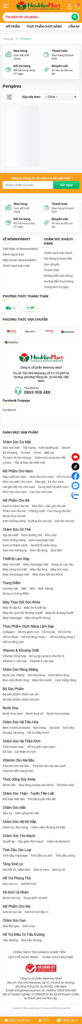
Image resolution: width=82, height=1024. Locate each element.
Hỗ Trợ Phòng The (17, 878)
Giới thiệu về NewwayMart (20, 249)
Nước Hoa (10, 708)
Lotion (7, 462)
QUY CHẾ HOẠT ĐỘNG (23, 957)
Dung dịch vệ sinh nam (53, 487)
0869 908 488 (37, 392)
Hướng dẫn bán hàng (58, 275)
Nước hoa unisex (58, 713)
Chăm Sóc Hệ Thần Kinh (21, 741)
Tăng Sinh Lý (13, 864)
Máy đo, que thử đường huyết (22, 613)
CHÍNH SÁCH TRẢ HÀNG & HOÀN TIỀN (39, 952)
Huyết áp (9, 841)
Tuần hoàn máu (13, 747)
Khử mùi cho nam (14, 492)
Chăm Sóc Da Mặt (17, 442)
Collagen (8, 632)
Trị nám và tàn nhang (17, 457)
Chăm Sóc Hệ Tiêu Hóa (20, 722)
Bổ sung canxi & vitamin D (46, 656)
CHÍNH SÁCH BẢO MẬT (58, 957)
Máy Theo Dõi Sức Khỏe (21, 602)
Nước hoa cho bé (14, 516)
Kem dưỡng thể (31, 535)
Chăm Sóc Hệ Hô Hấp (19, 822)
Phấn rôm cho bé (14, 511)
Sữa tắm (56, 550)
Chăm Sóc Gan (14, 920)
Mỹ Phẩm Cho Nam (18, 471)
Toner (37, 452)
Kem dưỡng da (49, 447)
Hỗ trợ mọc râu (67, 476)
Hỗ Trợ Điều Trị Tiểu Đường (24, 935)
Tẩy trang (29, 447)
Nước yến (9, 785)
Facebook (9, 410)
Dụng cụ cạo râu (62, 564)
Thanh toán (51, 270)
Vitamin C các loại (15, 661)
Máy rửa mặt (11, 564)
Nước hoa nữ (35, 713)
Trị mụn (25, 452)
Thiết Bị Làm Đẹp (16, 559)
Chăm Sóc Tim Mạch (19, 836)
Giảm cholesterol (58, 841)
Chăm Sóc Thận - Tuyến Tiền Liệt (28, 793)
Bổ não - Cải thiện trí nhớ (19, 752)
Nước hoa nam (13, 713)
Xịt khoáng (10, 452)
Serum (66, 447)
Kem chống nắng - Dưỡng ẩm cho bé (27, 521)
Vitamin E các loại (42, 661)
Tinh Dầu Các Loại (17, 850)
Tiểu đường (10, 940)
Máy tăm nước (42, 680)
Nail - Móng (45, 588)
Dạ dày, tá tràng (13, 732)
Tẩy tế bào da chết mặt (29, 462)
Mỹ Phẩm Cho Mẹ (16, 906)
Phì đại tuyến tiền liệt (42, 799)
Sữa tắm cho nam (42, 476)
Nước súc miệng (13, 675)
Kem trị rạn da (12, 912)
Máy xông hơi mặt (15, 569)
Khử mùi (50, 535)
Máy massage (12, 618)
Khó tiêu (68, 727)
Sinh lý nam (41, 869)
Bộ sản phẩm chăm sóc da (20, 694)
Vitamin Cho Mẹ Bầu (18, 760)
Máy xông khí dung (37, 618)
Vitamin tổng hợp (14, 656)
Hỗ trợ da (48, 632)
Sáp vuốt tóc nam (14, 476)
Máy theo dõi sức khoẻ (47, 574)
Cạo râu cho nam (41, 492)
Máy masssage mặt (16, 574)
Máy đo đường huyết (59, 613)
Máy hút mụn (59, 569)
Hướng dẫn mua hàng (58, 281)
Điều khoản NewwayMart (20, 260)
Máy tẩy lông (38, 569)
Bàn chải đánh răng (16, 680)
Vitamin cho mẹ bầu (16, 766)
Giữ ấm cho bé (64, 521)
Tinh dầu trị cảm (41, 855)
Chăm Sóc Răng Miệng (20, 670)
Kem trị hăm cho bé (16, 506)
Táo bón (54, 727)
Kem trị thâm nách (15, 545)
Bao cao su (10, 883)
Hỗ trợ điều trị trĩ (38, 732)
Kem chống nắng (14, 540)
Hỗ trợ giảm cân (28, 632)
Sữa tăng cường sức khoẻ (36, 785)
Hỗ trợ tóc (65, 632)
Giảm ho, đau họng (15, 827)
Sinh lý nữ (58, 869)
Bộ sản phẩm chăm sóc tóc (21, 699)
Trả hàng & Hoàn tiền (58, 258)
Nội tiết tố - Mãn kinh (16, 869)
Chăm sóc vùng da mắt (50, 457)
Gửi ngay (66, 185)
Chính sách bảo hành (58, 253)
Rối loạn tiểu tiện (14, 799)
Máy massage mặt (35, 564)
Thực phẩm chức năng (44, 26)
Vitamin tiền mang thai (18, 771)
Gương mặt (10, 588)
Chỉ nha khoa (36, 675)
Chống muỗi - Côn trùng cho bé (49, 511)
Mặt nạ (49, 452)
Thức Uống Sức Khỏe (19, 779)
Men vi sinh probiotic (16, 727)
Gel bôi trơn (28, 883)
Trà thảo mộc (65, 785)
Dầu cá (7, 813)
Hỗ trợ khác (10, 637)
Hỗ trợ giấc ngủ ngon (41, 747)
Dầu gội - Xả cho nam (49, 481)
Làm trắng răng (65, 680)
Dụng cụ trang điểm (16, 593)
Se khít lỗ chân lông (44, 545)
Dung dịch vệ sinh (35, 898)
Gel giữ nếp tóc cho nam (19, 487)
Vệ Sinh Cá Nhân (16, 892)
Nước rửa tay (12, 898)
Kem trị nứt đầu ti (36, 912)
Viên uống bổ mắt (27, 813)
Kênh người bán (17, 1020)
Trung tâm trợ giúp (56, 287)
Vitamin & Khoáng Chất (21, 650)
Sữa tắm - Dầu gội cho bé (48, 506)
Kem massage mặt (41, 540)
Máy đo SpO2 (12, 607)
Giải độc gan (11, 926)
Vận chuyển (52, 264)
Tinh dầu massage (15, 855)
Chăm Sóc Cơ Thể (16, 530)
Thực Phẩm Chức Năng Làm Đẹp (28, 626)
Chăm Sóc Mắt (14, 808)
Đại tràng (39, 727)
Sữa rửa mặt (11, 447)
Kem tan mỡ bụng (15, 550)
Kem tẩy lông (38, 550)
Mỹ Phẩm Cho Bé (16, 500)
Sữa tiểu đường (31, 940)
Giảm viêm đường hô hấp (48, 827)
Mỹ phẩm (13, 26)
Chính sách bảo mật (16, 265)
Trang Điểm (12, 583)
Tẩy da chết (10, 535)
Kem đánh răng (58, 675)
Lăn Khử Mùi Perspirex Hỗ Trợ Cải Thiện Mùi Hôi (19, 151)
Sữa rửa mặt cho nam (17, 481)
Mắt (24, 588)
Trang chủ (8, 39)
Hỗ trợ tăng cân (13, 642)
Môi (32, 588)
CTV (43, 1020)
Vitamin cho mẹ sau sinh (49, 766)
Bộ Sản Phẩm (13, 689)
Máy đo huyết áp (35, 607)
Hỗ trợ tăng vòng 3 (62, 637)
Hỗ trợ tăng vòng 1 (34, 637)
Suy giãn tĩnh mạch (31, 841)
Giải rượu (29, 926)
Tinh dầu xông (65, 855)
